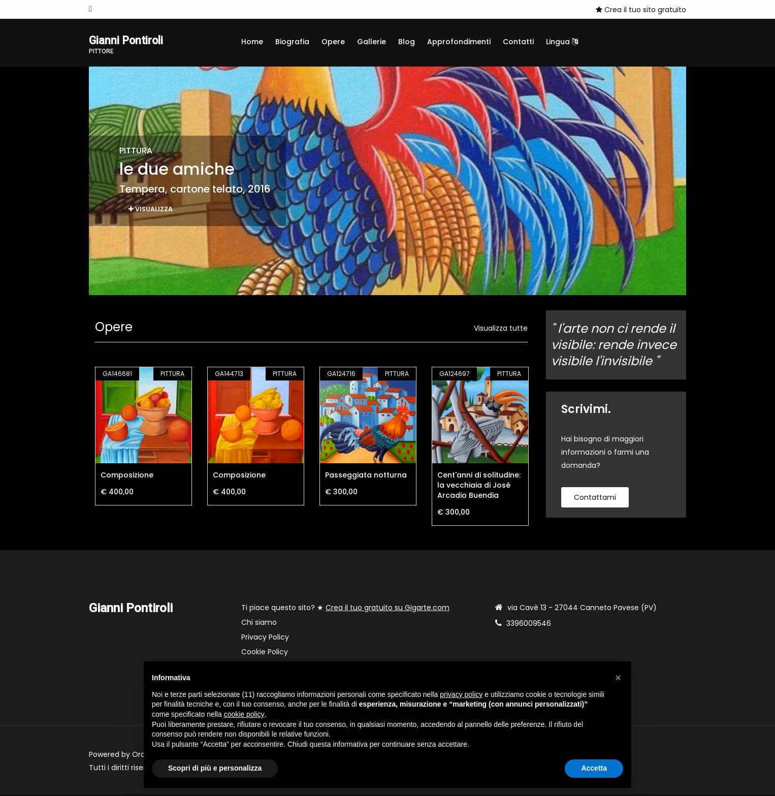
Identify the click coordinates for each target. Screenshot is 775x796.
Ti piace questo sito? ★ (345, 609)
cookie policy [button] (244, 714)
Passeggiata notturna (366, 476)
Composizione (127, 476)
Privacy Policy (265, 638)
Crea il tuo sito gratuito (641, 10)
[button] (618, 678)
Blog (406, 42)
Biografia (292, 42)
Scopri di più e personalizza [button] (215, 768)
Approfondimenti (459, 42)
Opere (333, 42)
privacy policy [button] (461, 694)
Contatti (518, 42)
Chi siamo (259, 624)
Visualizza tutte (501, 330)
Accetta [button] (594, 768)
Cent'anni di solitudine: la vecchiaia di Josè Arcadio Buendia (479, 486)
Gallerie (371, 42)
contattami (595, 499)
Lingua (562, 42)
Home (252, 42)
